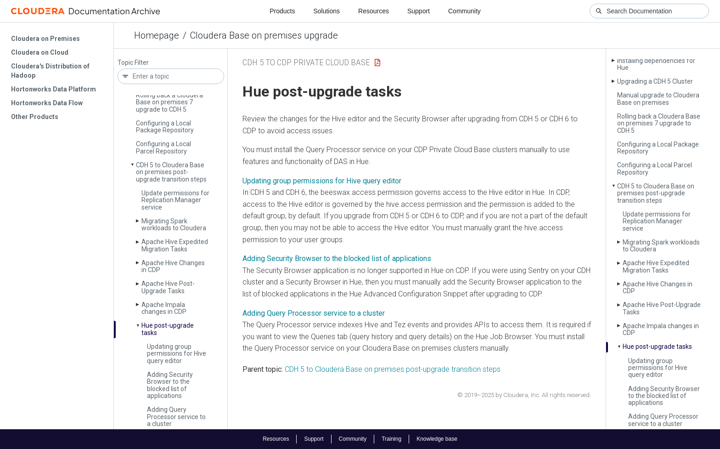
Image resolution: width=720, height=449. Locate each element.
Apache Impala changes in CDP (163, 308)
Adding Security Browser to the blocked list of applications (170, 385)
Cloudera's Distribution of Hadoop (50, 71)
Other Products (34, 116)
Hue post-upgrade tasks (167, 329)
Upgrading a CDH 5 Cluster (655, 81)
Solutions (326, 11)
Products (282, 11)
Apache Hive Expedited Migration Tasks (174, 245)
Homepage (156, 35)
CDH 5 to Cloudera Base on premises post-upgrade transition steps (171, 172)
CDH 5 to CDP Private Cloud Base (306, 62)
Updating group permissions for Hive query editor (176, 353)
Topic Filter (133, 62)
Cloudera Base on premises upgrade (264, 35)
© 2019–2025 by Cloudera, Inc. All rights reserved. (524, 395)
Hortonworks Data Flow (47, 103)
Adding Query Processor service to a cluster (176, 416)
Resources (373, 11)
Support (418, 11)
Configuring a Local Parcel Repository (163, 147)
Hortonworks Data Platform (53, 89)
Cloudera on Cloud (39, 52)
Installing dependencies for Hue (656, 64)
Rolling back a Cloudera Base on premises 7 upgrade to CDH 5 (169, 102)
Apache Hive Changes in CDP (173, 266)
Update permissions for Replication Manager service (175, 200)
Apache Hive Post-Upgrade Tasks (168, 287)
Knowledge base (436, 439)
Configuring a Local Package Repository (165, 126)
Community (464, 11)
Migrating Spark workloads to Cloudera (173, 224)
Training (391, 439)
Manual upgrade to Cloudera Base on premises (658, 98)
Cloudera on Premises (45, 38)
